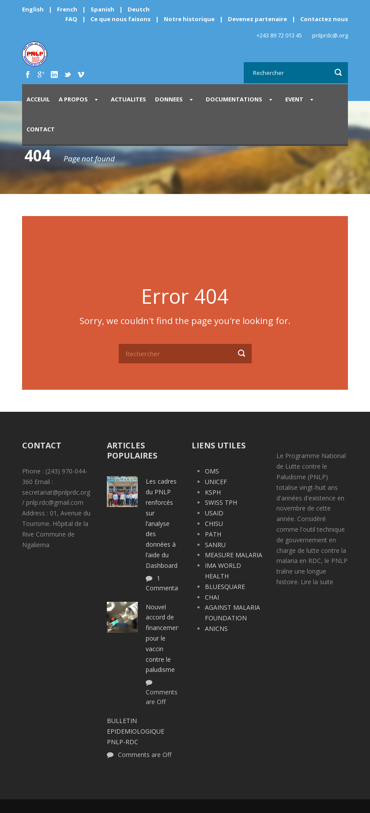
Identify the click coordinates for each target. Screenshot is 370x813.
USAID (214, 513)
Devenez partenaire (258, 19)
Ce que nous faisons (121, 19)
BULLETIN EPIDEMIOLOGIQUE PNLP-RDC (135, 731)
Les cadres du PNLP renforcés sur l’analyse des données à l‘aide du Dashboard (161, 523)
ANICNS (216, 628)
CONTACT (40, 129)
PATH (213, 534)
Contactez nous (324, 19)
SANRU (215, 545)
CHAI (212, 597)
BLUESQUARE (225, 586)
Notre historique (189, 19)
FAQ (71, 19)
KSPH (213, 492)
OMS (212, 471)
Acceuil (38, 99)
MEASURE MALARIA (233, 555)
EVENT (294, 99)
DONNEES (169, 99)
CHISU (214, 523)
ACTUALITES (128, 99)
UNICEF (216, 481)
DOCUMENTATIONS (234, 99)
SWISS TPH (221, 502)
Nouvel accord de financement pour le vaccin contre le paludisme (163, 638)
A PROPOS (73, 99)
